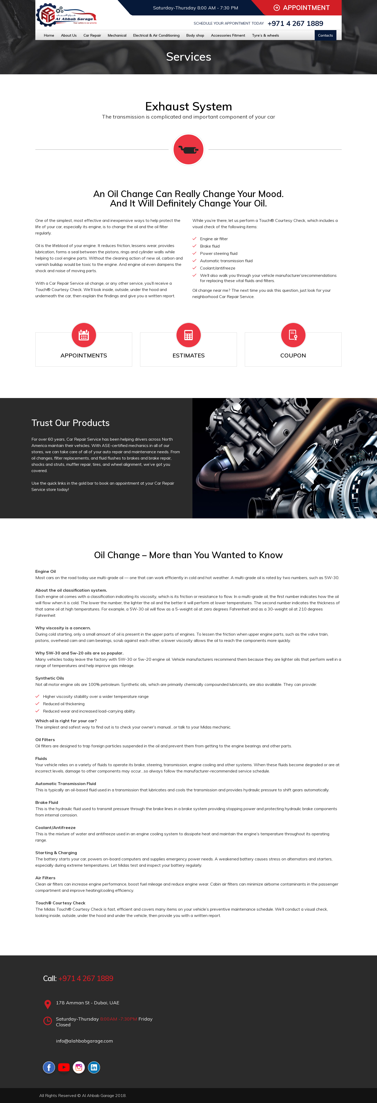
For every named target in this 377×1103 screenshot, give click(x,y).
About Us (69, 35)
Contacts (325, 35)
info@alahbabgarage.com (84, 1041)
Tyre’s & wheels (265, 35)
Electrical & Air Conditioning (156, 35)
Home (49, 35)
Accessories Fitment (228, 35)
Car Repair (92, 35)
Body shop (195, 35)
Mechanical (117, 35)
